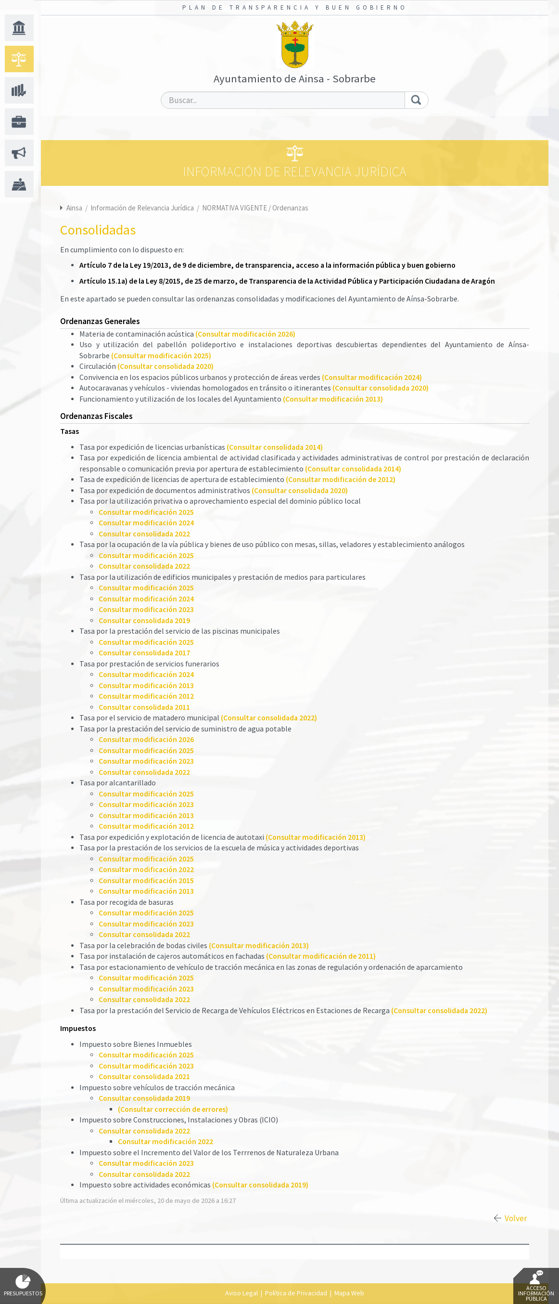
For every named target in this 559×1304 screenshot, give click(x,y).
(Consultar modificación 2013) (333, 399)
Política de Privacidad (296, 1293)
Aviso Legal (241, 1293)
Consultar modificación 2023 (146, 609)
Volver (516, 1218)
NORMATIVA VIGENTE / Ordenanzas (255, 207)
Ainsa (74, 207)
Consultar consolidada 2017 (144, 652)
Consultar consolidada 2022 (144, 533)
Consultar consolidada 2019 (144, 620)
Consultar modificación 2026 (146, 739)
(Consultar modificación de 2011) (321, 956)
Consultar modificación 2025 (146, 512)
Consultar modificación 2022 (146, 869)
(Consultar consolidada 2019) (260, 1184)
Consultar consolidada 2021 (144, 1076)
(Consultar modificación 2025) (161, 355)
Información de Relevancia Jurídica (142, 207)
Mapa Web (349, 1293)
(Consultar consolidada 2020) (165, 366)
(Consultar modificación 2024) (372, 377)
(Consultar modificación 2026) (245, 334)
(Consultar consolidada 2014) (275, 447)
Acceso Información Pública (536, 1286)
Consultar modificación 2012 (146, 696)
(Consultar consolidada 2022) (269, 717)
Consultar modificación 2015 (146, 880)
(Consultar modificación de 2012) (340, 479)
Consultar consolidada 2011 (144, 707)
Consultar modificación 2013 (146, 685)
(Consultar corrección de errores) (173, 1109)
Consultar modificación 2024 (146, 522)
